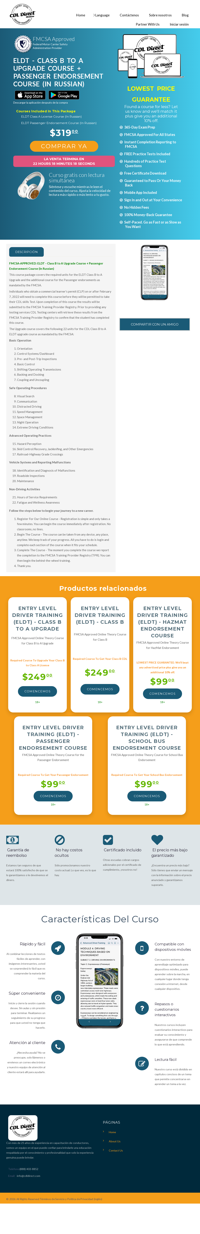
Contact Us (116, 1150)
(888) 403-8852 (29, 1168)
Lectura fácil (166, 1059)
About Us (115, 1141)
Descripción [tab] (29, 252)
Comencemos (37, 691)
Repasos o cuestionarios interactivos (168, 1009)
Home (112, 1131)
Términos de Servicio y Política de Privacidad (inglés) (71, 1198)
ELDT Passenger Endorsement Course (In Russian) (59, 123)
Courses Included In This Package (46, 111)
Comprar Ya (64, 146)
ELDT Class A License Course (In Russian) (51, 116)
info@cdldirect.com (28, 1175)
